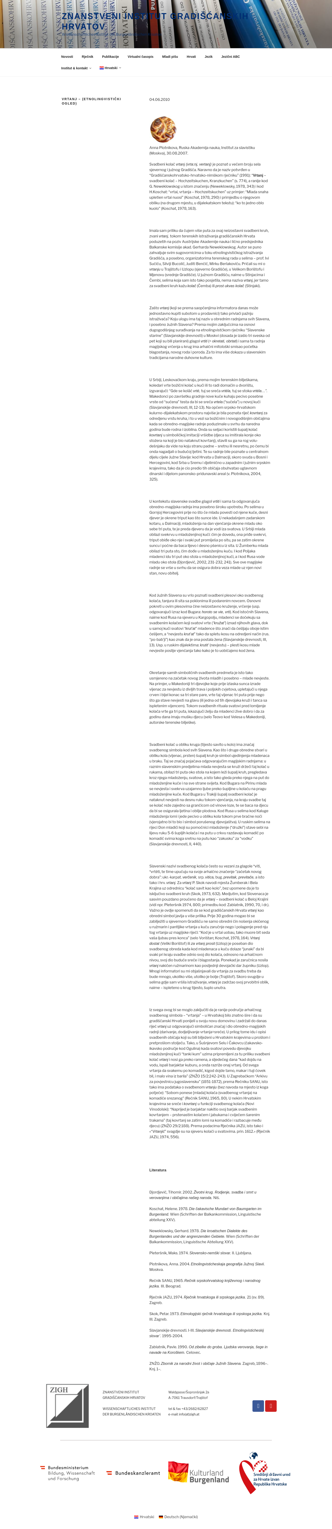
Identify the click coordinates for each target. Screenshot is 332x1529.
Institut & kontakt (76, 68)
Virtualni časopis (141, 56)
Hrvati (191, 56)
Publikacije (110, 56)
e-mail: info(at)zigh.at (183, 1414)
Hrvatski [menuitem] (147, 1517)
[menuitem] (110, 68)
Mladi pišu (170, 56)
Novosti (67, 56)
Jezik (209, 56)
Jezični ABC (230, 56)
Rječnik (87, 56)
